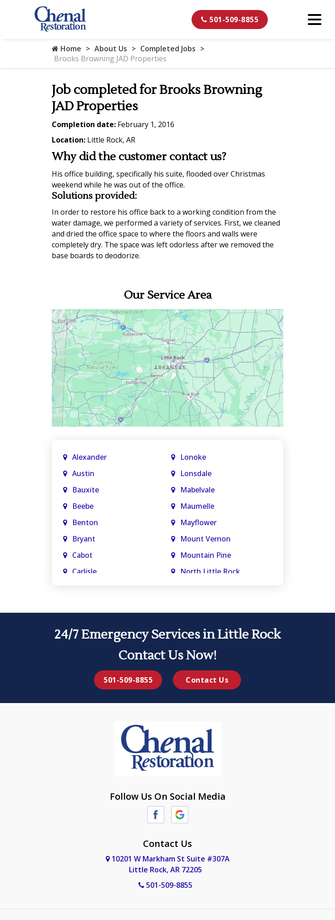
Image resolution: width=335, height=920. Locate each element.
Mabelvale (197, 490)
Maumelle (197, 506)
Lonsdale (196, 473)
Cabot (83, 555)
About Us (110, 49)
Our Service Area (168, 295)
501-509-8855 (229, 20)
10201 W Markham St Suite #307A (168, 864)
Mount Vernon (206, 539)
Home (66, 49)
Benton (85, 522)
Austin (84, 473)
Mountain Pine (205, 555)
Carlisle (85, 571)
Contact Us (207, 680)
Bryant (83, 539)
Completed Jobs (168, 49)
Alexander (89, 457)
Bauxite (85, 490)
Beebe (83, 506)
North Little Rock (210, 571)
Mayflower (199, 522)
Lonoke (193, 457)
